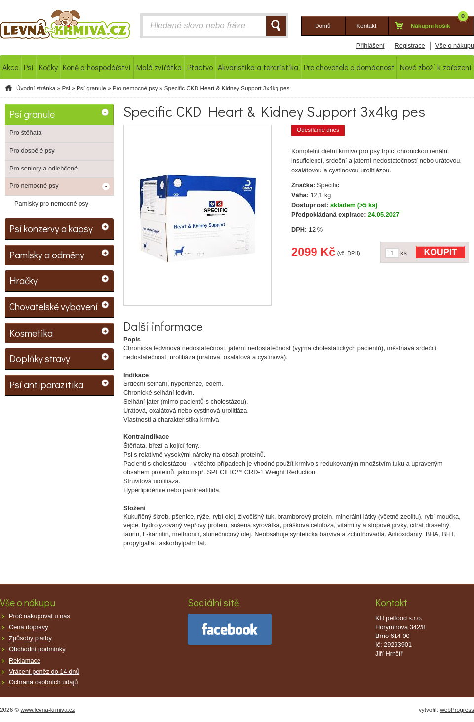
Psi (66, 88)
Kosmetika (31, 332)
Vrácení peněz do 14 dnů (44, 671)
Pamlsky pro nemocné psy (51, 203)
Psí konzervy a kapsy (51, 228)
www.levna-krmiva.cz (48, 709)
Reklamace (24, 660)
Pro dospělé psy (32, 150)
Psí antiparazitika (46, 384)
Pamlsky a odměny (46, 254)
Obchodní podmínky (37, 649)
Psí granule (91, 88)
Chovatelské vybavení (53, 306)
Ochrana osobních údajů (43, 682)
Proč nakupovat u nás (39, 616)
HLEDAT (276, 26)
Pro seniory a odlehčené (43, 168)
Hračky (23, 280)
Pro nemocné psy (135, 88)
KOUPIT (440, 252)
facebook (230, 629)
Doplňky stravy (39, 358)
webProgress (457, 709)
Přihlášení (370, 45)
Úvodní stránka (35, 88)
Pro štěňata (25, 132)
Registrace (410, 45)
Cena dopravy (28, 627)
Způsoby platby (30, 638)
